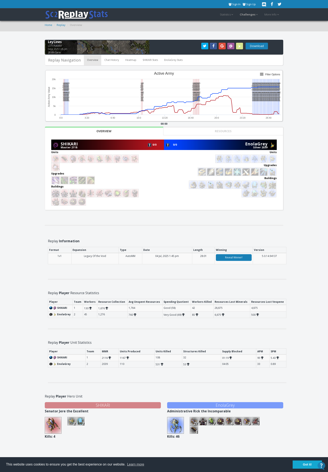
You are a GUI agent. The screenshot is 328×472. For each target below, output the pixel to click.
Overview (92, 60)
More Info (272, 15)
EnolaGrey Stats (173, 60)
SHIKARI (69, 144)
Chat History (111, 60)
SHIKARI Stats (150, 60)
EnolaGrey (256, 144)
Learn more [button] (135, 464)
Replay (61, 25)
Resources (223, 131)
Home (48, 25)
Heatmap (130, 60)
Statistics (227, 15)
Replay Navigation (64, 60)
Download (257, 46)
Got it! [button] (307, 464)
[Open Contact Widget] (321, 466)
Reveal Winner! (233, 257)
